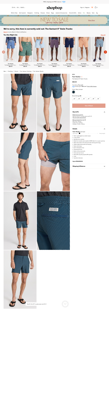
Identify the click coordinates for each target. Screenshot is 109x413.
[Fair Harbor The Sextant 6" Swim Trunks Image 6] (20, 279)
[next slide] (105, 52)
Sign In (5, 32)
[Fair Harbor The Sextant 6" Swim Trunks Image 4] (20, 220)
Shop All (103, 35)
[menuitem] (14, 7)
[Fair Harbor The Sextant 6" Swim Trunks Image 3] (53, 162)
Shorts (16, 71)
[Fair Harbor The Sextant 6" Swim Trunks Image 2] (20, 162)
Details (89, 129)
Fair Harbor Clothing (25, 71)
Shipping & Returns (89, 166)
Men (5, 71)
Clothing (10, 71)
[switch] (16, 60)
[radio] (74, 98)
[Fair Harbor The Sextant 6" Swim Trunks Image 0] (20, 103)
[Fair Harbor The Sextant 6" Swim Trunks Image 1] (53, 103)
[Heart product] (65, 304)
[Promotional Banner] (54, 20)
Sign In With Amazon (92, 86)
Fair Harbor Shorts (38, 71)
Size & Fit (89, 112)
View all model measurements (79, 117)
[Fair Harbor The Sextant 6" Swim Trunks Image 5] (53, 220)
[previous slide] (3, 52)
